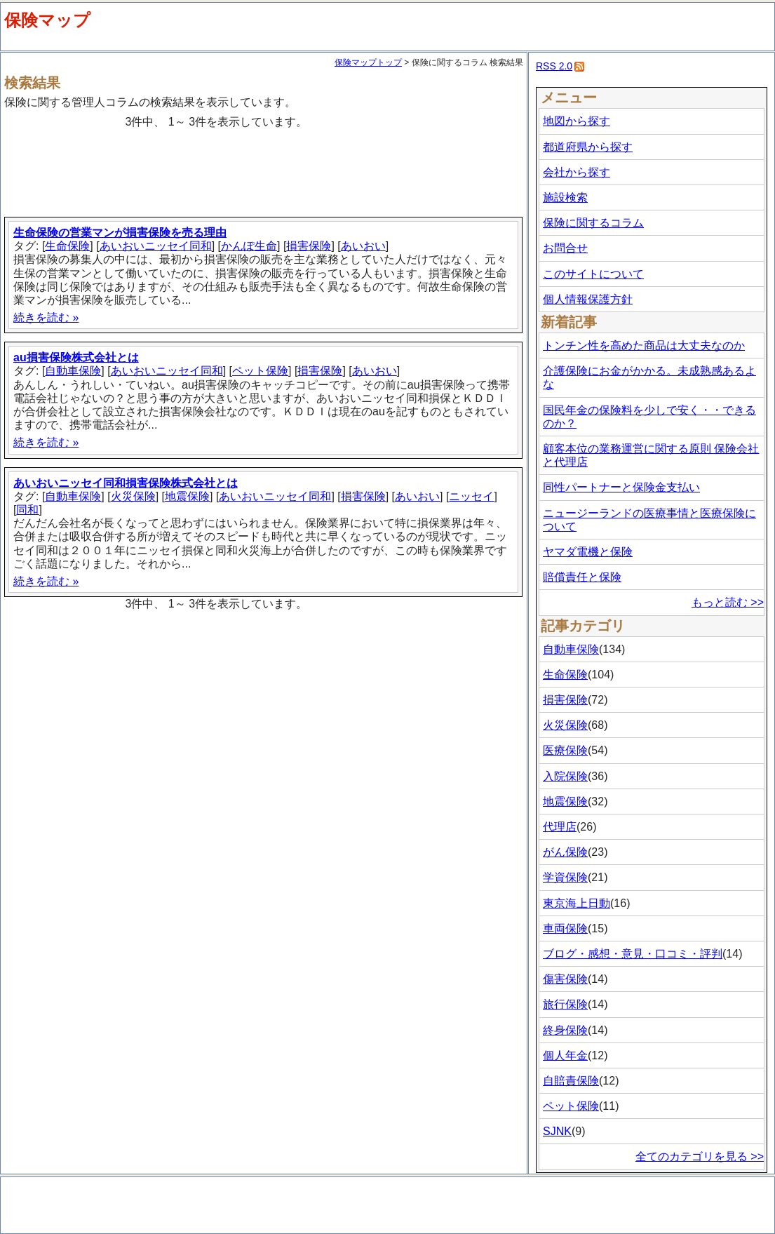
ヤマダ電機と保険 (588, 552)
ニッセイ (471, 496)
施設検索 (565, 197)
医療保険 (565, 750)
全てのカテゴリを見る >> (699, 1156)
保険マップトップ (368, 62)
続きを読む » (46, 317)
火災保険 (133, 496)
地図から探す (576, 121)
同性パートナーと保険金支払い (621, 487)
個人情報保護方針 (588, 299)
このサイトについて (593, 274)
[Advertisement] (266, 167)
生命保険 (67, 246)
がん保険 (565, 852)
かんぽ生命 (249, 246)
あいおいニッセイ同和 (156, 246)
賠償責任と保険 (582, 577)
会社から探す (576, 172)
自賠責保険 (571, 1081)
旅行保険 (565, 1004)
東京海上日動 (576, 903)
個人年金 (565, 1055)
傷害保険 (565, 979)
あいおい (363, 246)
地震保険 (187, 496)
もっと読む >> (728, 602)
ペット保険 (260, 371)
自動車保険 (73, 371)
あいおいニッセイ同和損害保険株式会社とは (125, 483)
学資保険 (565, 877)
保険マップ (47, 20)
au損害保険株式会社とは (76, 357)
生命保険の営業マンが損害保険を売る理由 (120, 233)
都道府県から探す (588, 147)
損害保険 (308, 246)
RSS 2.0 (554, 66)
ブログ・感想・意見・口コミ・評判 (632, 954)
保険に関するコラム (593, 223)
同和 (27, 510)
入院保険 (565, 776)
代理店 (560, 827)
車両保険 (565, 928)
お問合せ (565, 248)
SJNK (557, 1131)
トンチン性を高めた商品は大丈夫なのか (644, 345)
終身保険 (565, 1030)
